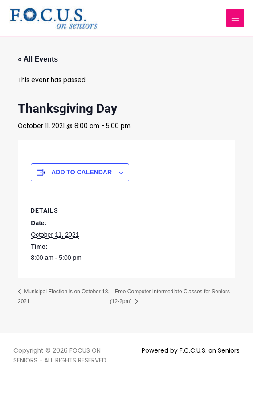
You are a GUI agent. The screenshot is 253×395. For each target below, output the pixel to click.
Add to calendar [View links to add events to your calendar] (81, 172)
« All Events (38, 59)
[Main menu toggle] (235, 18)
